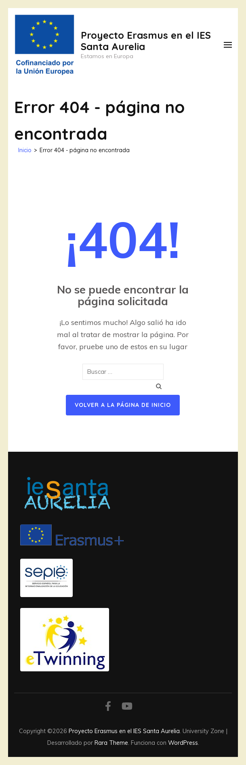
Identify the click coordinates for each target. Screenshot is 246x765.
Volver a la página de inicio (123, 405)
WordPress (183, 742)
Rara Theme (111, 742)
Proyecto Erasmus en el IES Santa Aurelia (146, 40)
